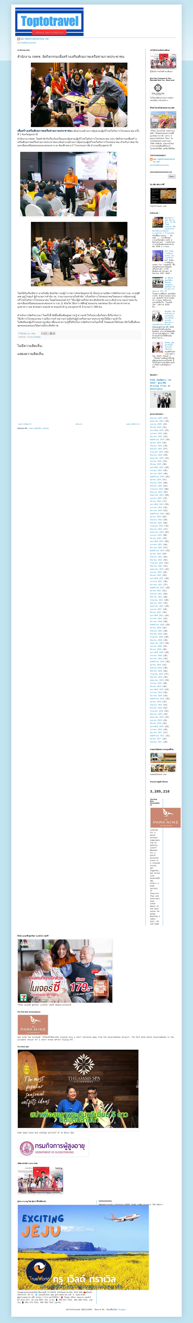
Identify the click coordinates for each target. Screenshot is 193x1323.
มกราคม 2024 (156, 508)
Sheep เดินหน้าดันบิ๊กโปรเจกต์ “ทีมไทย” (169, 346)
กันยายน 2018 (156, 705)
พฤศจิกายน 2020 (157, 625)
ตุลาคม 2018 (155, 702)
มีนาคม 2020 (155, 649)
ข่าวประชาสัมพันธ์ (33, 337)
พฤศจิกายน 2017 (157, 736)
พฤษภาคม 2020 (157, 643)
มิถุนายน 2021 (156, 603)
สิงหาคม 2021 (156, 597)
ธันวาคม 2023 (156, 511)
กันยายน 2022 (156, 557)
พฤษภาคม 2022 (157, 569)
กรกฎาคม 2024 (156, 489)
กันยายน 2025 (156, 446)
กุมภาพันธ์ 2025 (156, 467)
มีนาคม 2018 (155, 723)
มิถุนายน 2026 (156, 418)
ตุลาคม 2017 (155, 739)
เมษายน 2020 (156, 646)
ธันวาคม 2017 (156, 733)
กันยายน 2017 (156, 742)
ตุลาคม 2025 (155, 443)
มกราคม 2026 (156, 434)
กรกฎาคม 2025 (156, 452)
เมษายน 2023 (156, 535)
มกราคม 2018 (156, 730)
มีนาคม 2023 (155, 538)
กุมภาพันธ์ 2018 (156, 727)
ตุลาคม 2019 (155, 665)
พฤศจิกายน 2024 (157, 477)
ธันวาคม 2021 (156, 585)
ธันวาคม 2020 (156, 622)
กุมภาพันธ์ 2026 (156, 430)
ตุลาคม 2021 (155, 591)
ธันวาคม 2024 (156, 474)
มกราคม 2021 (156, 619)
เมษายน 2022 (156, 572)
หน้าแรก (79, 424)
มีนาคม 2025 (155, 464)
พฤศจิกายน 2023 (157, 514)
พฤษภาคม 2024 (157, 495)
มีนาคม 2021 (155, 612)
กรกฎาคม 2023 (156, 526)
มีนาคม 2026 (155, 427)
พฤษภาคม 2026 (157, 421)
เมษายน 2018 (156, 720)
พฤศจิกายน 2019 (157, 662)
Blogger (122, 1310)
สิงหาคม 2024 (156, 486)
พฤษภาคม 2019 (157, 680)
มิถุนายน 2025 (156, 455)
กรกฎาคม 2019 (156, 674)
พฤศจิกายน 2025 (157, 440)
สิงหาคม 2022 (156, 560)
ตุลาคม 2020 (155, 628)
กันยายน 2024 (156, 483)
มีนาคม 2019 (155, 686)
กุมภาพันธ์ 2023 (156, 541)
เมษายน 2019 (156, 683)
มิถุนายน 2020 (156, 640)
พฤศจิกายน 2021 (157, 588)
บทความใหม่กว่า (25, 424)
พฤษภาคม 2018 (157, 717)
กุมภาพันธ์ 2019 (156, 689)
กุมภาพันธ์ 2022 (156, 578)
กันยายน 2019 (156, 668)
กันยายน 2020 (156, 631)
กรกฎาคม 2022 (156, 563)
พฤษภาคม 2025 (157, 458)
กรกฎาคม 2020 (156, 637)
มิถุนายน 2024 (156, 492)
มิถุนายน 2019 (156, 677)
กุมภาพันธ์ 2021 (156, 616)
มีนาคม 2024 (155, 501)
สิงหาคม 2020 (156, 634)
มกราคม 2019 (156, 693)
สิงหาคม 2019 (156, 671)
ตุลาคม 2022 (155, 554)
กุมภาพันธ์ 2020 (156, 652)
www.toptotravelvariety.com (34, 39)
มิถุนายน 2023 (156, 529)
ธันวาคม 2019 (156, 659)
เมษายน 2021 (156, 609)
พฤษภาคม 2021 (157, 606)
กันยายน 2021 (156, 594)
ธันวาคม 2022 (156, 548)
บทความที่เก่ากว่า (133, 424)
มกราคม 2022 (156, 582)
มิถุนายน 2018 (156, 714)
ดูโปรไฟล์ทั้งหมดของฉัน (26, 43)
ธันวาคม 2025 (156, 437)
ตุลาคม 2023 (155, 517)
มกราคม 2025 (156, 470)
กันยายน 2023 (156, 520)
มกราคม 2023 (156, 545)
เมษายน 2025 (156, 461)
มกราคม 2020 (156, 656)
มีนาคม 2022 (155, 575)
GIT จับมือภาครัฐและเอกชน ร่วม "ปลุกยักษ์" (169, 254)
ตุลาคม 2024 (155, 480)
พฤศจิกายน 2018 (157, 699)
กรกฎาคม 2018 (156, 711)
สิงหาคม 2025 (156, 449)
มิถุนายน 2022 (156, 566)
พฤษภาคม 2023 (157, 532)
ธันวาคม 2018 (156, 696)
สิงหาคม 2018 (156, 708)
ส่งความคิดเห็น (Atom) (39, 428)
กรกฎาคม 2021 (156, 600)
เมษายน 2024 (156, 498)
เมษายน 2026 (156, 424)
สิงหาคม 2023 (156, 523)
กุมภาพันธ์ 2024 (156, 504)
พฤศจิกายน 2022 (157, 551)
